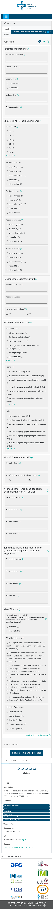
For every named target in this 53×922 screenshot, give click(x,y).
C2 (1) (11, 131)
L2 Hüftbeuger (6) (16, 357)
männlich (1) (14, 84)
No (30, 314)
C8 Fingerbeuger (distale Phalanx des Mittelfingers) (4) (22, 347)
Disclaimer (28, 903)
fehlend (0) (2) (15, 171)
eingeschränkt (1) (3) (17, 176)
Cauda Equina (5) (16, 729)
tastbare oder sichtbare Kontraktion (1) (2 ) (26, 376)
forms (43, 41)
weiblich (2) (14, 88)
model (6, 29)
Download (24, 761)
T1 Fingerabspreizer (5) (18, 353)
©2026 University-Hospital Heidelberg (25, 906)
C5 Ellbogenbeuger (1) (18, 333)
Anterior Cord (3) (15, 720)
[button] (32, 32)
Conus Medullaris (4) (17, 725)
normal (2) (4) (14, 180)
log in (24, 840)
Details (6, 34)
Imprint (19, 903)
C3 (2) (11, 136)
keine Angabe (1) (16, 167)
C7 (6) (11, 152)
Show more (10, 156)
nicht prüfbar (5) (15, 184)
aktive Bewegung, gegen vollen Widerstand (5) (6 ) (25, 400)
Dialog (13, 761)
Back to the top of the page (38, 735)
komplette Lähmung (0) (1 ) (20, 372)
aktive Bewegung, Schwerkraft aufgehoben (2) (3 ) (26, 381)
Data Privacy (40, 903)
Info (5, 761)
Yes (9, 314)
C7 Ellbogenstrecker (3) (18, 341)
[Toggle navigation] (6, 16)
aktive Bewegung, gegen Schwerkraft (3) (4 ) (27, 387)
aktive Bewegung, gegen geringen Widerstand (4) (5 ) (26, 392)
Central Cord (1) (15, 712)
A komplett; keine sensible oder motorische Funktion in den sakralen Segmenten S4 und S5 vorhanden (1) (25, 646)
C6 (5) (11, 148)
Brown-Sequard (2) (16, 716)
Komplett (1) (14, 627)
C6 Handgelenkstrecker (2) (20, 337)
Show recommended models (26, 753)
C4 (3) (11, 140)
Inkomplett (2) (15, 631)
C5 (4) (11, 144)
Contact (11, 903)
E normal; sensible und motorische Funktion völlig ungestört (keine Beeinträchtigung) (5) (25, 698)
